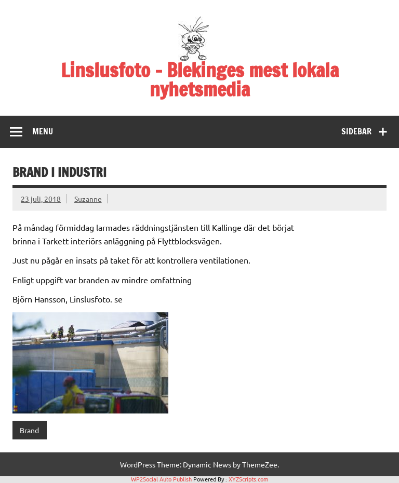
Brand (29, 430)
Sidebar (356, 131)
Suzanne (88, 198)
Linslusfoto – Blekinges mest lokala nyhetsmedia (200, 80)
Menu (42, 131)
